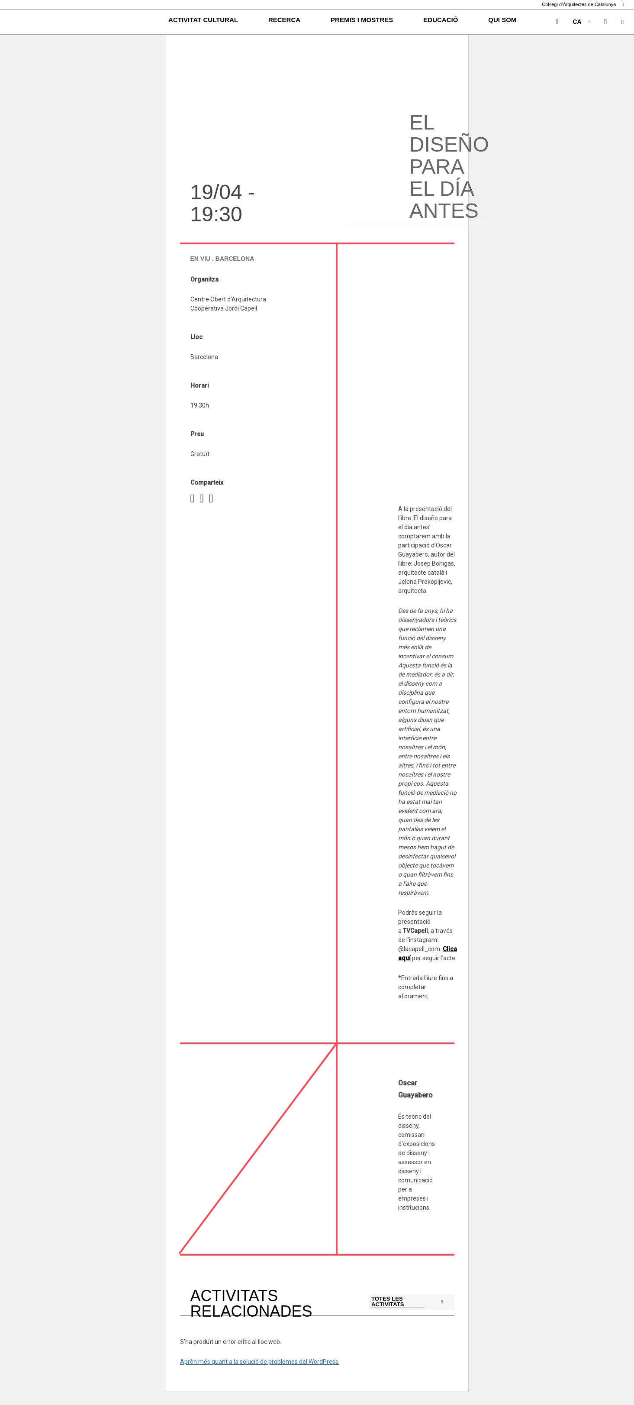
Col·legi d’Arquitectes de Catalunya (583, 4)
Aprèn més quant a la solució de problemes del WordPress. (260, 1361)
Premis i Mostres (362, 19)
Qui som (502, 19)
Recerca (284, 19)
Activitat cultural (203, 19)
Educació (440, 19)
